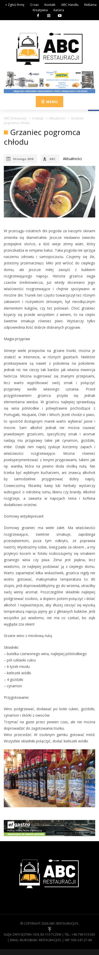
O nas (34, 5)
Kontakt (49, 5)
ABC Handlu (69, 5)
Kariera (59, 10)
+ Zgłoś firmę (14, 5)
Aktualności (72, 158)
